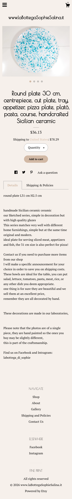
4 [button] (42, 81)
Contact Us (36, 421)
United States (39, 139)
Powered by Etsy (36, 491)
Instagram (36, 453)
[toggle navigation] (4, 5)
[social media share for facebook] (16, 172)
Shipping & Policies (39, 185)
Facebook (36, 447)
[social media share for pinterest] (32, 172)
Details (12, 185)
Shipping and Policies (36, 415)
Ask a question (48, 172)
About (36, 403)
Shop (36, 397)
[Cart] (67, 6)
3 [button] (38, 81)
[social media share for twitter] (24, 172)
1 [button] (30, 81)
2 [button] (34, 81)
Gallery (36, 409)
